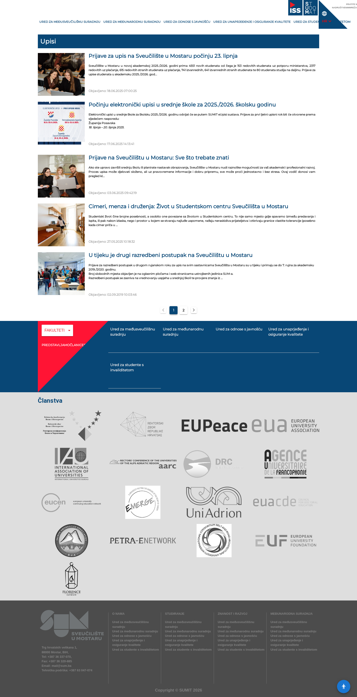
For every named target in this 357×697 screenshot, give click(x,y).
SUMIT (185, 690)
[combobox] (57, 334)
